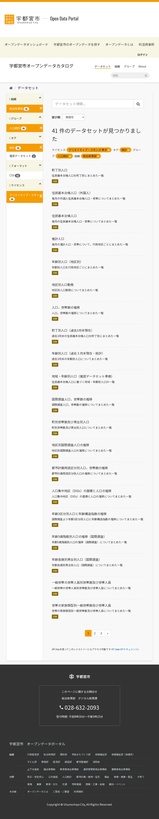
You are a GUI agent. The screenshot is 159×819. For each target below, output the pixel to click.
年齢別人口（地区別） (67, 261)
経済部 (56, 761)
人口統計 (67, 776)
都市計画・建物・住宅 (88, 776)
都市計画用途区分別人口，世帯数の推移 (80, 467)
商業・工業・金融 (95, 784)
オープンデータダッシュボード (26, 44)
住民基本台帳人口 (64, 215)
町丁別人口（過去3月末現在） (73, 330)
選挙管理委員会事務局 (95, 769)
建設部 (68, 761)
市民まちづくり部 (81, 754)
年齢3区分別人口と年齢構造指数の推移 (79, 513)
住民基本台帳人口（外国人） (72, 192)
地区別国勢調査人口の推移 (70, 444)
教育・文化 (52, 784)
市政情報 (76, 784)
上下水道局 (33, 769)
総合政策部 (49, 754)
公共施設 (53, 776)
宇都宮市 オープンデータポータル (37, 743)
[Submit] (146, 75)
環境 (29, 784)
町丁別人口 (59, 170)
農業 (39, 784)
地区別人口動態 (63, 284)
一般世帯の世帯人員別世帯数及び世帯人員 (81, 582)
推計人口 (58, 238)
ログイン (143, 54)
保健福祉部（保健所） (123, 754)
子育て (140, 776)
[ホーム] (11, 87)
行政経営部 (33, 754)
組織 (117, 66)
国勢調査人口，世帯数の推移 (72, 399)
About (142, 66)
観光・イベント (117, 784)
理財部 (63, 754)
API (113, 649)
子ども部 (32, 761)
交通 (64, 784)
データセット (103, 66)
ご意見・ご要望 (61, 791)
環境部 (44, 761)
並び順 (56, 117)
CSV (55, 181)
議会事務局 (49, 769)
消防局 (96, 761)
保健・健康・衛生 (123, 776)
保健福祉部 (101, 754)
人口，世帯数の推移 (66, 307)
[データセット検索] (130, 75)
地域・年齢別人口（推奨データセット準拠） (83, 376)
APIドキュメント (129, 649)
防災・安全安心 (35, 776)
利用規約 (78, 791)
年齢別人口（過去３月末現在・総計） (78, 353)
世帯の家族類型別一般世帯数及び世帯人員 (81, 605)
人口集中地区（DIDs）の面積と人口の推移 (81, 490)
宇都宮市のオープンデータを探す (77, 44)
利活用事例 (146, 44)
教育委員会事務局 (69, 769)
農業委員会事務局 (120, 769)
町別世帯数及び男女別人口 (70, 422)
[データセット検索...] (93, 103)
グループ (129, 66)
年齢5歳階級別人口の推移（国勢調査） (79, 536)
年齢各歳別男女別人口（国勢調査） (77, 559)
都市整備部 (82, 761)
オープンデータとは (119, 44)
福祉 (106, 776)
